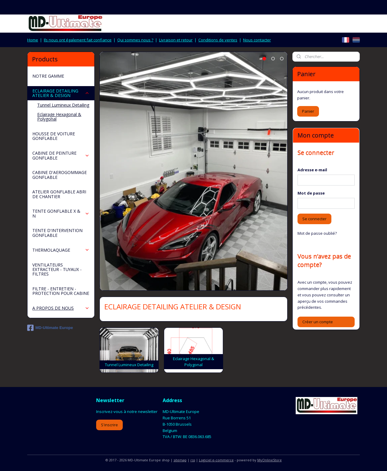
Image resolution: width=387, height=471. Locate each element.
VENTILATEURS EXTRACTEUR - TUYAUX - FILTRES (57, 269)
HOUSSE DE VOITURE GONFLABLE (53, 136)
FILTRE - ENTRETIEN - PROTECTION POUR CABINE (60, 291)
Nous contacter (257, 40)
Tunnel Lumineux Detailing (63, 105)
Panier (308, 111)
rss (192, 460)
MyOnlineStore (269, 460)
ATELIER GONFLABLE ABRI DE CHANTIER (59, 194)
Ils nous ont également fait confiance (78, 40)
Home (32, 40)
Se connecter (314, 218)
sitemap (180, 460)
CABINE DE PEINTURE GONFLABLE (60, 155)
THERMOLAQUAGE (60, 250)
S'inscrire (109, 424)
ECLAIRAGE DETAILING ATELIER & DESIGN (60, 93)
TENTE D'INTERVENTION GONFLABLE (57, 232)
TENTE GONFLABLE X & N (60, 213)
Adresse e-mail (312, 170)
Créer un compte (317, 321)
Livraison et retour (176, 40)
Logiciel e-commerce (216, 460)
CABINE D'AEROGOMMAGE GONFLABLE (59, 174)
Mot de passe (311, 193)
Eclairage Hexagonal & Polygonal (59, 116)
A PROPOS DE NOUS (60, 308)
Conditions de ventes (217, 40)
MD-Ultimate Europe (50, 327)
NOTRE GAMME (48, 76)
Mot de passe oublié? (317, 233)
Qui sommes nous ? (135, 40)
